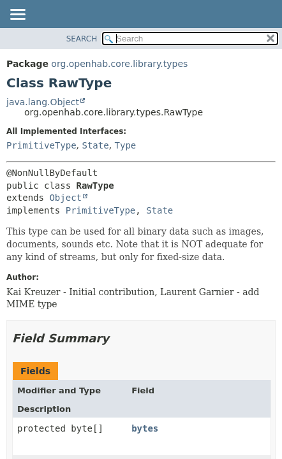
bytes (144, 428)
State (95, 145)
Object (65, 198)
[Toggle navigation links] (17, 15)
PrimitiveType (41, 145)
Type (126, 145)
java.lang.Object (42, 102)
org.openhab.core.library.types (119, 64)
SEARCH (82, 38)
